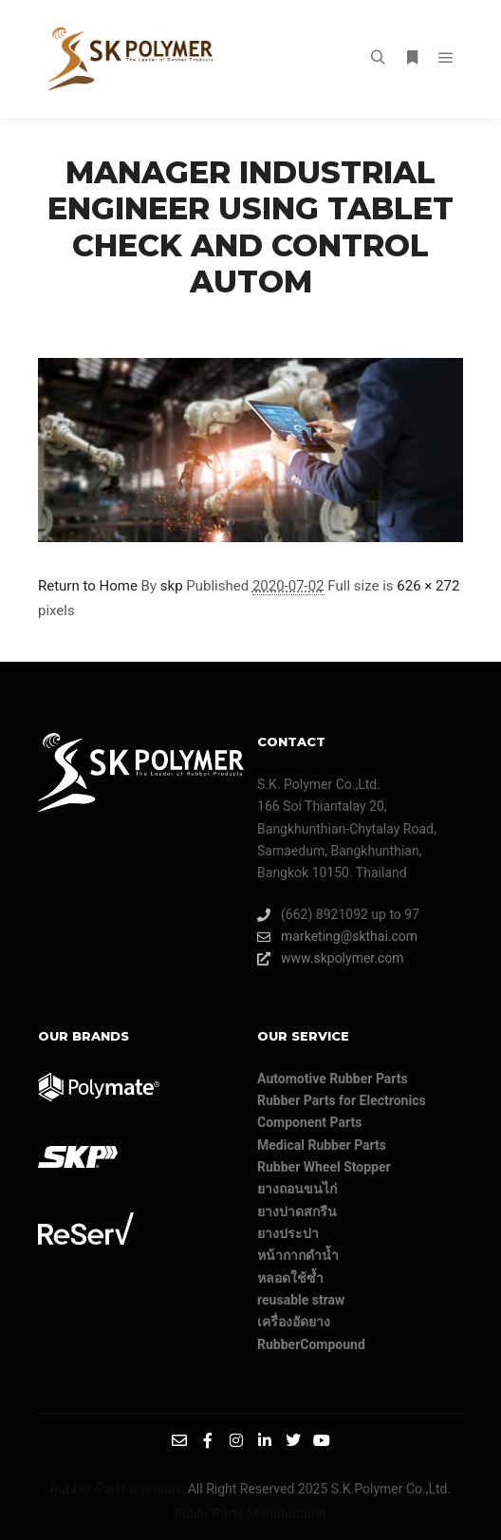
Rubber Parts (88, 1488)
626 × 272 (428, 585)
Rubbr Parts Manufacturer (250, 1513)
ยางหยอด (157, 1488)
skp (171, 585)
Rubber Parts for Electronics (341, 1100)
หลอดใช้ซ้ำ (290, 1278)
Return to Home (88, 585)
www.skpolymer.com (330, 958)
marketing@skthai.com (337, 937)
